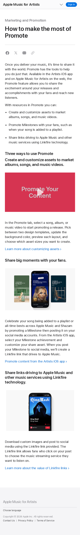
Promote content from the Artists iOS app (35, 361)
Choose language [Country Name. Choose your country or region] (12, 510)
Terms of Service (45, 520)
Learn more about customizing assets (32, 249)
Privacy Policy (25, 520)
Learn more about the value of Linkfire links (36, 468)
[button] (7, 53)
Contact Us (9, 520)
